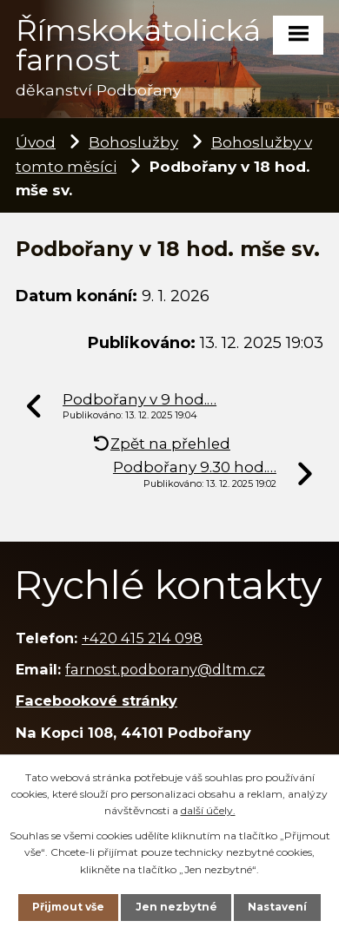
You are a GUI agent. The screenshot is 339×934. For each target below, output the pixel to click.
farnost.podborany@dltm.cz (165, 669)
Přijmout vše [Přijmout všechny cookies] (68, 906)
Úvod (36, 142)
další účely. (208, 810)
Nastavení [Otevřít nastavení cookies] (277, 906)
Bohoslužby (133, 142)
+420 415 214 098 (142, 638)
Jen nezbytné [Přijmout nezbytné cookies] (176, 906)
